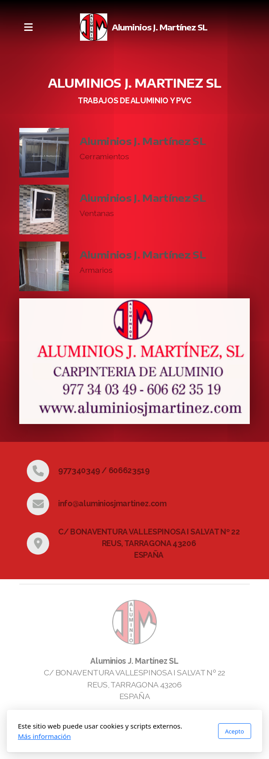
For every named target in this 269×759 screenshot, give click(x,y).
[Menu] (28, 27)
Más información (44, 736)
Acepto (234, 731)
